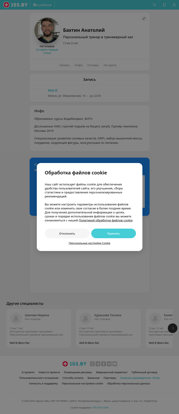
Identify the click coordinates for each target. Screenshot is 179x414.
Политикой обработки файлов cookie (106, 220)
